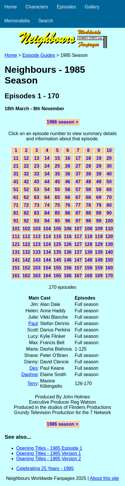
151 (16, 267)
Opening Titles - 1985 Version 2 (48, 458)
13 (36, 158)
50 (109, 181)
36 (67, 173)
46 (67, 181)
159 (99, 267)
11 (16, 158)
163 (37, 275)
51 (16, 189)
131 (16, 252)
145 (57, 259)
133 (37, 252)
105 (57, 228)
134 (47, 252)
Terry (32, 383)
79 (99, 205)
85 (57, 213)
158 (88, 267)
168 (88, 275)
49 (99, 181)
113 (37, 236)
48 (88, 181)
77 (78, 205)
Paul (33, 323)
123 (37, 244)
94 (47, 220)
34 (47, 173)
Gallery (92, 6)
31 (16, 173)
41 (16, 181)
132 (26, 252)
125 (57, 244)
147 (78, 259)
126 (68, 244)
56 (67, 189)
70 (109, 197)
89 (99, 213)
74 (47, 205)
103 (37, 228)
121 (16, 244)
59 (99, 189)
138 (88, 252)
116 (68, 236)
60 (109, 189)
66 (67, 197)
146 (68, 259)
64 (47, 197)
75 (57, 205)
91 (16, 220)
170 (109, 275)
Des (33, 368)
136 (68, 252)
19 (99, 158)
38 (88, 173)
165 (57, 275)
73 (36, 205)
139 (99, 252)
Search (45, 20)
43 (36, 181)
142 (26, 259)
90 (109, 213)
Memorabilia (17, 20)
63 (36, 197)
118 (88, 236)
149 (99, 259)
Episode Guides (38, 55)
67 (78, 197)
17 (78, 158)
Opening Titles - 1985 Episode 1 (49, 448)
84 (47, 213)
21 (16, 166)
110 (109, 228)
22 (26, 166)
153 (37, 267)
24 (47, 166)
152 (26, 267)
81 (16, 213)
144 (47, 259)
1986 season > (62, 121)
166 (68, 275)
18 (88, 158)
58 (88, 189)
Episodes (66, 6)
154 (47, 267)
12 (26, 158)
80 (109, 205)
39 (99, 173)
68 (88, 197)
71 (16, 205)
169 (99, 275)
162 (26, 275)
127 (78, 244)
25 (57, 166)
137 (78, 252)
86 (67, 213)
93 (36, 220)
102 (26, 228)
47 (78, 181)
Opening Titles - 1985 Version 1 (48, 453)
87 (78, 213)
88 (88, 213)
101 (16, 228)
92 (26, 220)
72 (26, 205)
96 (67, 220)
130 (109, 244)
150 (109, 259)
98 (88, 220)
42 (26, 181)
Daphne (29, 374)
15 (57, 158)
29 (99, 166)
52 (26, 189)
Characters (37, 6)
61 (16, 197)
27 (78, 166)
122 (26, 244)
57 (78, 189)
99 (99, 220)
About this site (104, 478)
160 (109, 267)
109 (99, 228)
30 (109, 166)
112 (26, 236)
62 (26, 197)
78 (88, 205)
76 (67, 205)
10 (109, 150)
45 (57, 181)
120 (109, 236)
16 (67, 158)
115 (57, 236)
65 (57, 197)
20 (109, 158)
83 (36, 213)
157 (78, 267)
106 (68, 228)
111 (16, 236)
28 (88, 166)
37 (78, 173)
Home (10, 6)
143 (37, 259)
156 (68, 267)
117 (78, 236)
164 (47, 275)
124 (47, 244)
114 (47, 236)
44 (47, 181)
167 (78, 275)
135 (57, 252)
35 (57, 173)
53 (36, 189)
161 (16, 275)
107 (78, 228)
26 (67, 166)
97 (78, 220)
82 (26, 213)
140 (109, 252)
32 (26, 173)
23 (36, 166)
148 (88, 259)
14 (47, 158)
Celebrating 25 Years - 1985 (45, 468)
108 (88, 228)
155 (57, 267)
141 (16, 259)
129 (99, 244)
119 (99, 236)
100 (109, 220)
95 (57, 220)
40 (109, 173)
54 (47, 189)
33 (36, 173)
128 (88, 244)
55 (57, 189)
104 (47, 228)
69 (99, 197)
